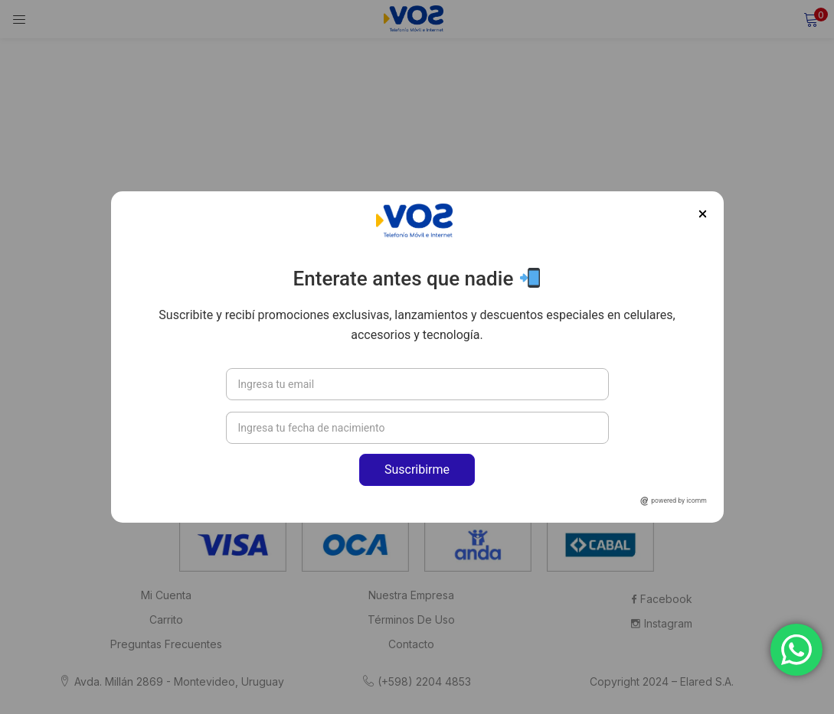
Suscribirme (417, 469)
